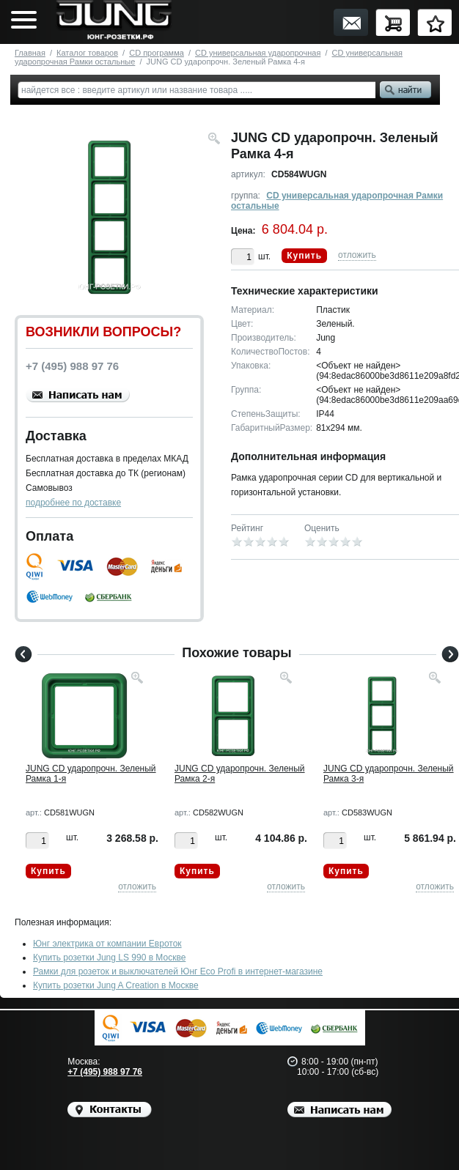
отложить (357, 255)
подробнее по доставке (73, 502)
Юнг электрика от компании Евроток (107, 943)
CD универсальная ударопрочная (257, 52)
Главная (30, 52)
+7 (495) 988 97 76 (104, 1072)
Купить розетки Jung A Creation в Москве (116, 985)
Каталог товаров (87, 52)
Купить (304, 256)
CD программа (156, 52)
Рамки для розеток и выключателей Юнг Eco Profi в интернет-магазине (178, 971)
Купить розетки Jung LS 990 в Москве (109, 957)
